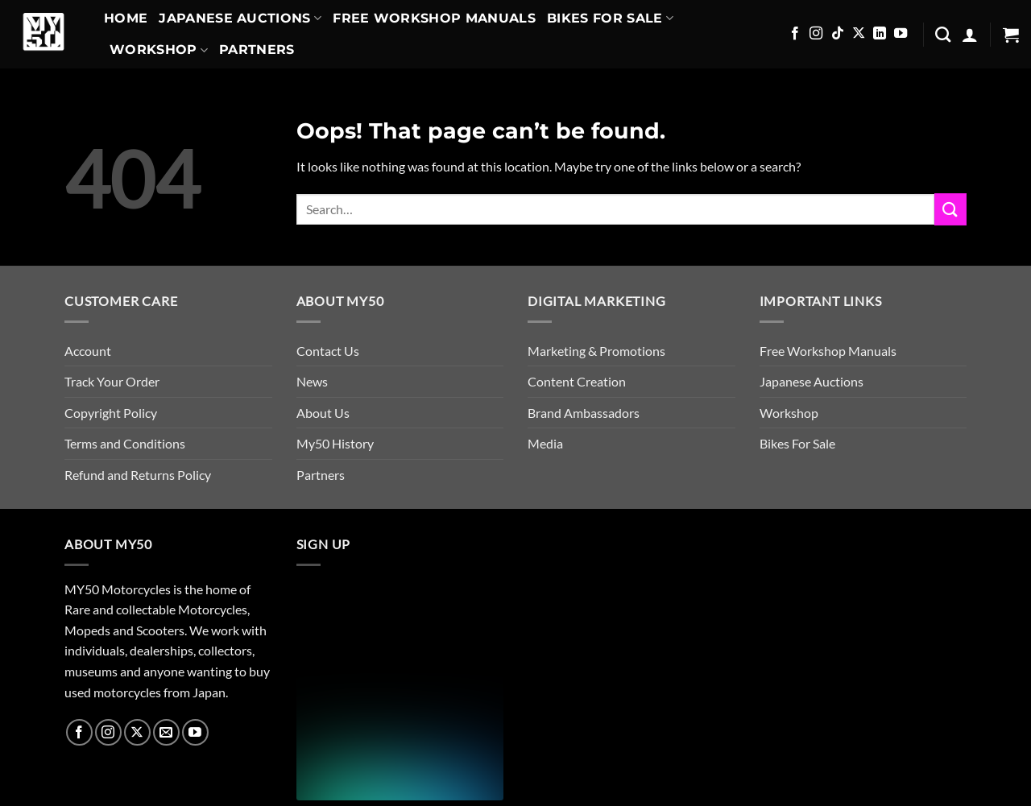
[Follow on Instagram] (815, 34)
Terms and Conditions (124, 443)
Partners (257, 49)
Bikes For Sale (610, 18)
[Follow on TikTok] (837, 34)
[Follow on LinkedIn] (879, 34)
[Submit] (950, 209)
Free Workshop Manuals (434, 18)
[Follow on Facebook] (795, 34)
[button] (970, 34)
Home (125, 18)
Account (87, 350)
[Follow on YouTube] (900, 34)
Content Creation (577, 381)
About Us (323, 412)
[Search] (942, 34)
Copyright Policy (110, 412)
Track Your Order (111, 381)
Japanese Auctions (240, 18)
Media (545, 443)
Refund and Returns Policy (137, 474)
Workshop (159, 50)
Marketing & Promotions (596, 350)
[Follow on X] (858, 34)
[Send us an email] (166, 732)
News (312, 381)
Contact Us (327, 350)
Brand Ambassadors (584, 412)
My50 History (335, 443)
